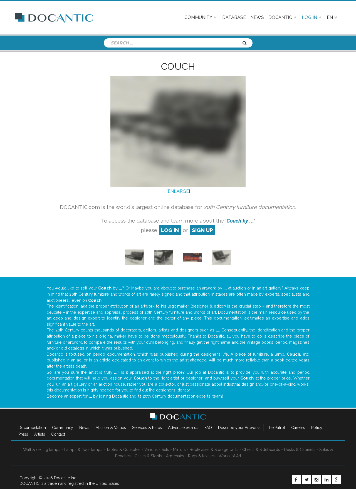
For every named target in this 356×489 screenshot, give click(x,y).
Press (23, 434)
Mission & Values (110, 427)
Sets (165, 449)
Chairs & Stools (148, 456)
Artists (39, 434)
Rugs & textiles (201, 456)
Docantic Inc (65, 478)
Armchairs (175, 456)
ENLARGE (178, 191)
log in (170, 230)
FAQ (208, 427)
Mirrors (179, 449)
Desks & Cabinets (299, 449)
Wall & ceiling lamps (41, 449)
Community (62, 427)
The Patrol (276, 427)
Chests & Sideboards (261, 449)
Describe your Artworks (239, 427)
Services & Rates (147, 427)
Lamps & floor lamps (83, 449)
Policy (316, 427)
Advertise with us (183, 427)
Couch (178, 66)
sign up (202, 230)
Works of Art (230, 456)
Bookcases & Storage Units (214, 449)
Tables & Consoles (123, 449)
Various (151, 449)
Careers (298, 427)
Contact (58, 434)
